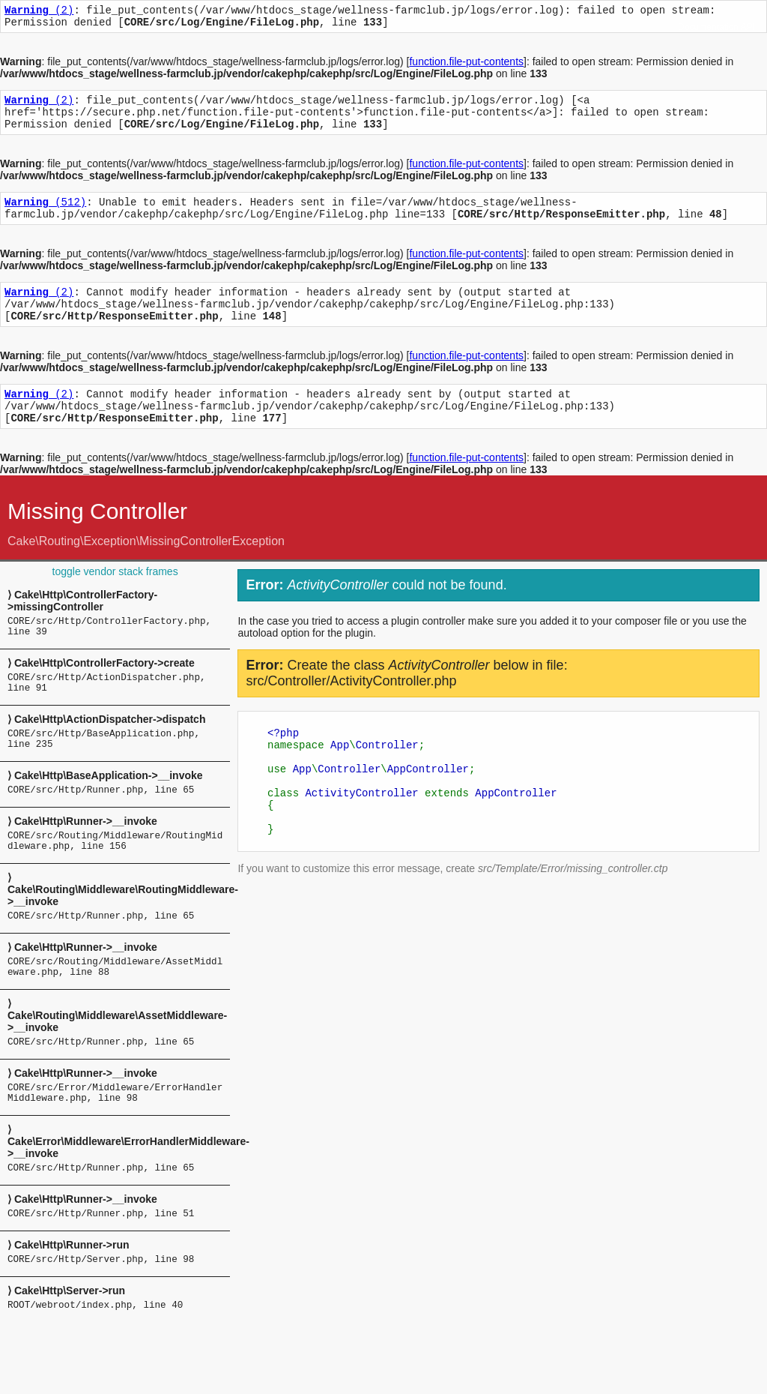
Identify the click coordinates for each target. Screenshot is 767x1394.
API (748, 27)
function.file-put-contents (466, 66)
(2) (38, 11)
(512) (45, 215)
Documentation (708, 27)
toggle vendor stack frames (115, 601)
